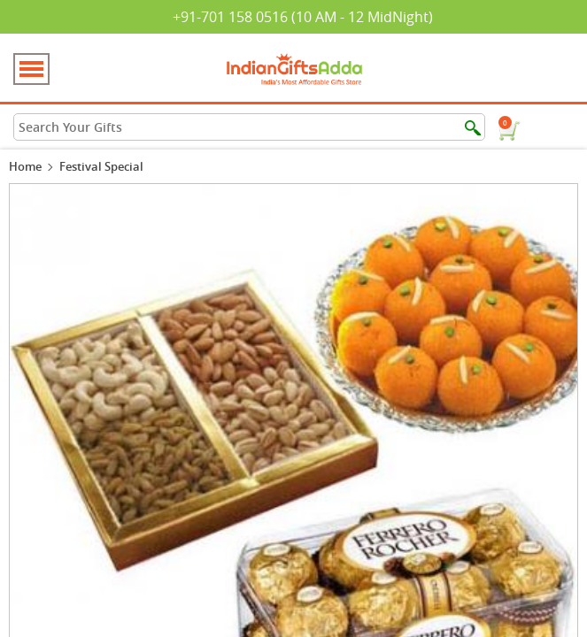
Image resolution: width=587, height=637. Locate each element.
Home (25, 166)
